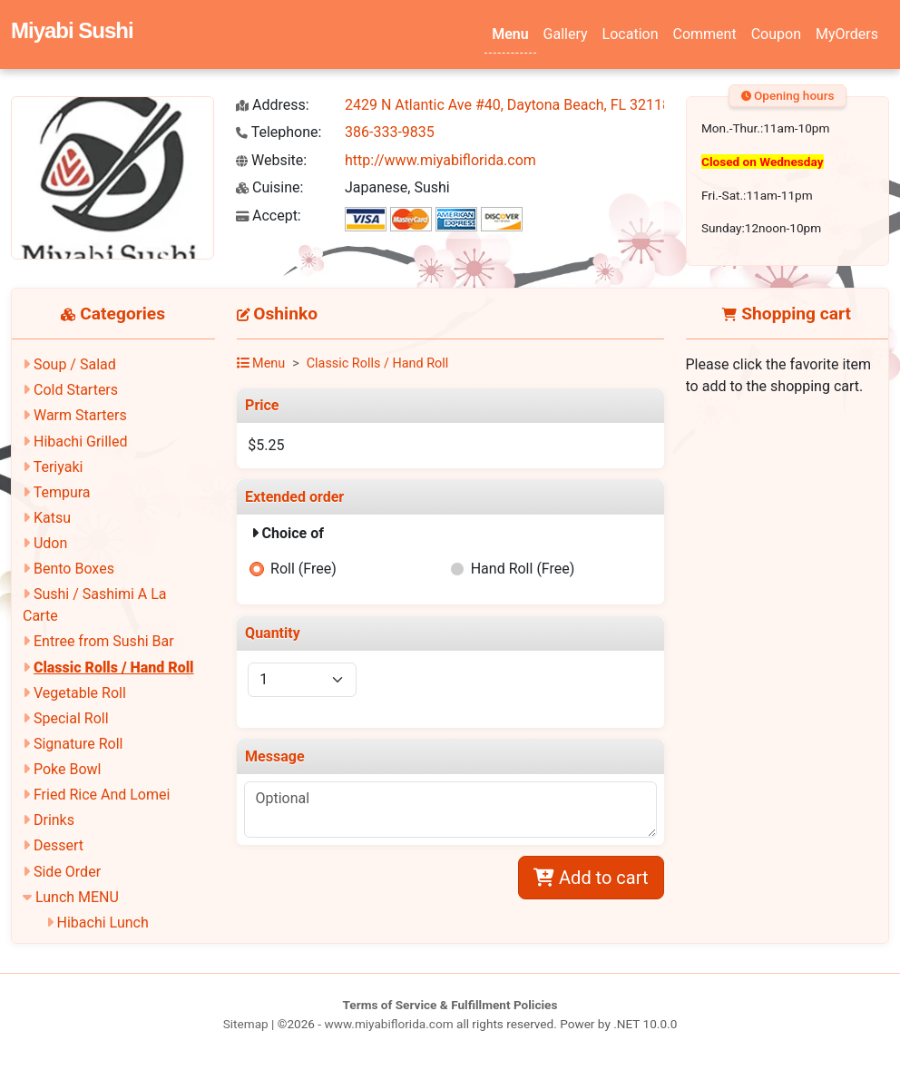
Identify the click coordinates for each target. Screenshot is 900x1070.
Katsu (52, 517)
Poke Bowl (68, 769)
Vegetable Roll (80, 693)
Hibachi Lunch (103, 922)
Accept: (268, 215)
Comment (705, 34)
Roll (303, 568)
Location (630, 34)
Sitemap (246, 1023)
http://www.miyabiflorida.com (440, 160)
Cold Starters (76, 389)
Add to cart (590, 877)
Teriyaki (58, 467)
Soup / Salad (75, 364)
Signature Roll (78, 743)
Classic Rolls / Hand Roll (114, 667)
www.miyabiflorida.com (388, 1023)
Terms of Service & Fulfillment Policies (450, 1004)
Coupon (776, 34)
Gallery (565, 34)
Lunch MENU (77, 897)
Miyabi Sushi (72, 30)
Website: (271, 160)
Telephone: (278, 132)
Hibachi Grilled (81, 441)
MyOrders (847, 34)
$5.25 (266, 445)
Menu (510, 34)
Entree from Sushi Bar (104, 641)
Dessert (58, 845)
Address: (272, 104)
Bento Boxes (74, 568)
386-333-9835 (390, 132)
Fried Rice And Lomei (102, 794)
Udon (50, 543)
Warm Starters (80, 415)
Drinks (54, 820)
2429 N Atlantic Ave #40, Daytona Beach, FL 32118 (507, 104)
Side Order (67, 871)
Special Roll (71, 718)
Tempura (62, 492)
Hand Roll (523, 568)
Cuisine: (269, 187)
